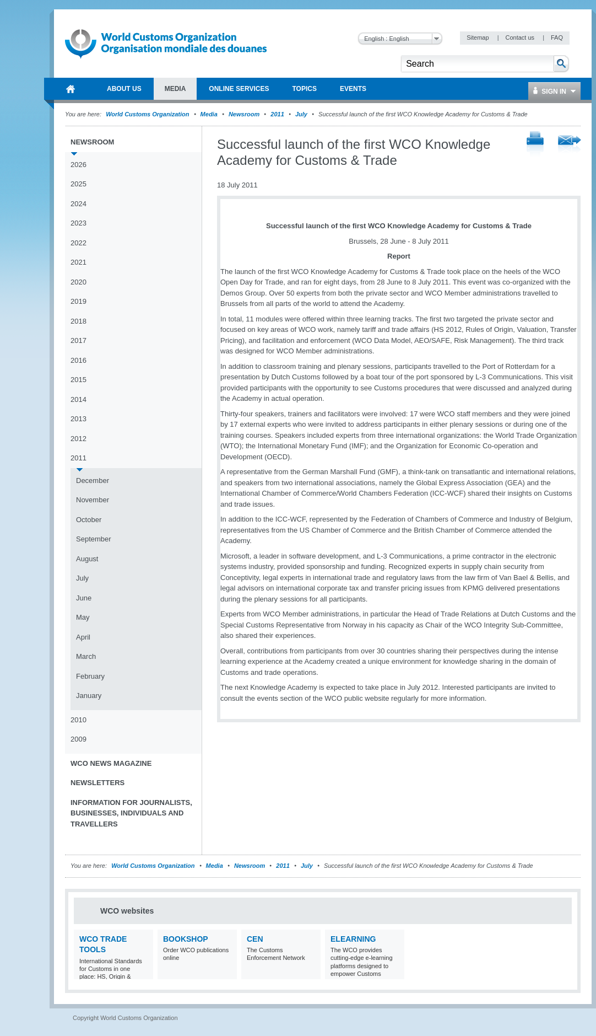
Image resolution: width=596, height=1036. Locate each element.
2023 (78, 223)
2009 (78, 739)
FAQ (557, 37)
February (90, 676)
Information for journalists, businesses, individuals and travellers (131, 813)
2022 (78, 243)
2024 (78, 204)
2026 (78, 164)
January (88, 695)
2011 (277, 114)
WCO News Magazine (111, 763)
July (301, 114)
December (92, 480)
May (83, 617)
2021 (78, 262)
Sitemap (478, 37)
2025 (78, 184)
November (92, 500)
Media (209, 114)
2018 (78, 321)
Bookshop (185, 939)
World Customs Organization (148, 114)
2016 (78, 360)
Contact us (520, 37)
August (87, 559)
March (86, 656)
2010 (78, 720)
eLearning (353, 939)
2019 (78, 301)
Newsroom (244, 114)
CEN (255, 939)
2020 (78, 282)
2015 (78, 379)
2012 (78, 438)
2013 (78, 419)
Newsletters (97, 783)
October (88, 520)
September (93, 539)
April (83, 637)
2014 (78, 399)
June (83, 598)
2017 (78, 340)
